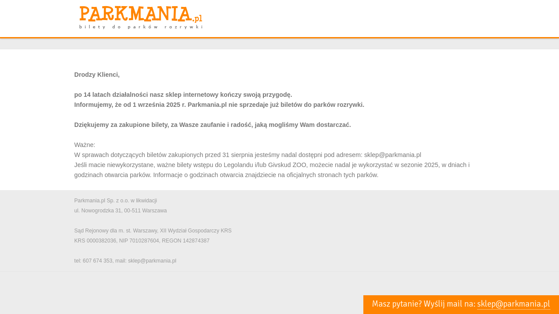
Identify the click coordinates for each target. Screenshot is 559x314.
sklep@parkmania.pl (513, 304)
